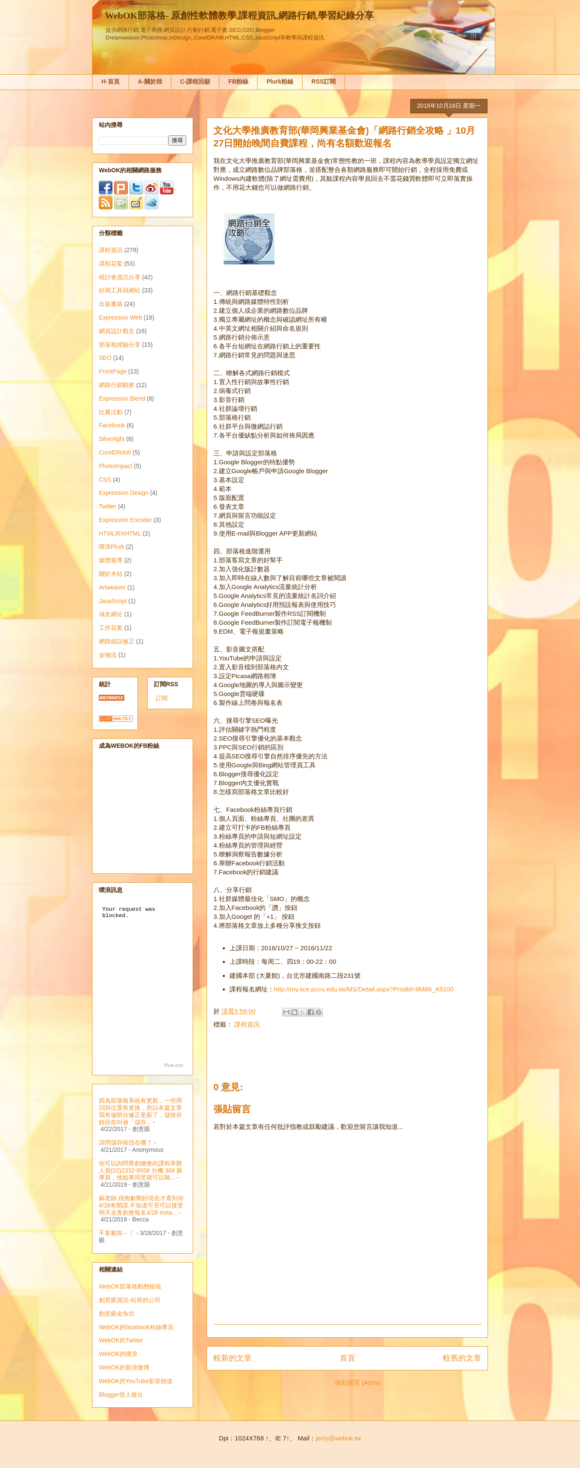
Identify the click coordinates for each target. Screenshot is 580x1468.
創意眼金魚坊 (116, 1313)
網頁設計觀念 (116, 331)
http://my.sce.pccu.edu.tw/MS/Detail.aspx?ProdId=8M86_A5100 (364, 989)
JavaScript (112, 601)
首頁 (347, 1358)
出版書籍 (111, 303)
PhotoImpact (115, 466)
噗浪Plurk (111, 546)
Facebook (112, 425)
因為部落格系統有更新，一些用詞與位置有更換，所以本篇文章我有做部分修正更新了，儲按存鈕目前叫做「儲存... (140, 1111)
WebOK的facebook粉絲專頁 (136, 1327)
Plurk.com (174, 1065)
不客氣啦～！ (116, 1232)
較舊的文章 (462, 1358)
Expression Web (120, 317)
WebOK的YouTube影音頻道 (136, 1381)
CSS (105, 479)
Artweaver (112, 587)
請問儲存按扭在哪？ (125, 1142)
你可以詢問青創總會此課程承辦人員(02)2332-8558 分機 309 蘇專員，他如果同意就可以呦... (140, 1170)
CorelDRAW (115, 452)
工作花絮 (111, 627)
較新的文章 (232, 1358)
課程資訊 (247, 1024)
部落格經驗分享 (119, 344)
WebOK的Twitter (121, 1340)
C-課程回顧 (195, 81)
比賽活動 (111, 412)
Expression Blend (122, 398)
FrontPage (112, 371)
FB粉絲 (238, 81)
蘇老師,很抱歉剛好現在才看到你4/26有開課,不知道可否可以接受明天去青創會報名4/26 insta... (141, 1205)
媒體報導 (111, 560)
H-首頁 (110, 81)
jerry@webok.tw (338, 1438)
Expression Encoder (125, 519)
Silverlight (112, 438)
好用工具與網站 (119, 290)
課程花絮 (111, 263)
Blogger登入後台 (121, 1394)
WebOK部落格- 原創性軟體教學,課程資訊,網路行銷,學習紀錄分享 (239, 15)
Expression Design (124, 492)
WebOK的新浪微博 (124, 1367)
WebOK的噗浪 (118, 1353)
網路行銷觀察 (116, 385)
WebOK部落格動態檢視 (130, 1286)
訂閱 (162, 698)
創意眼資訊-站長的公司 (129, 1300)
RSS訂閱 (323, 81)
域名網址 (111, 614)
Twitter (107, 506)
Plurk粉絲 (279, 81)
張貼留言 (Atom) (358, 1382)
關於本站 (111, 573)
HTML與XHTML (120, 533)
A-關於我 (150, 81)
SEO (105, 357)
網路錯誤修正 (116, 641)
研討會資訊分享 (119, 277)
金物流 (108, 654)
